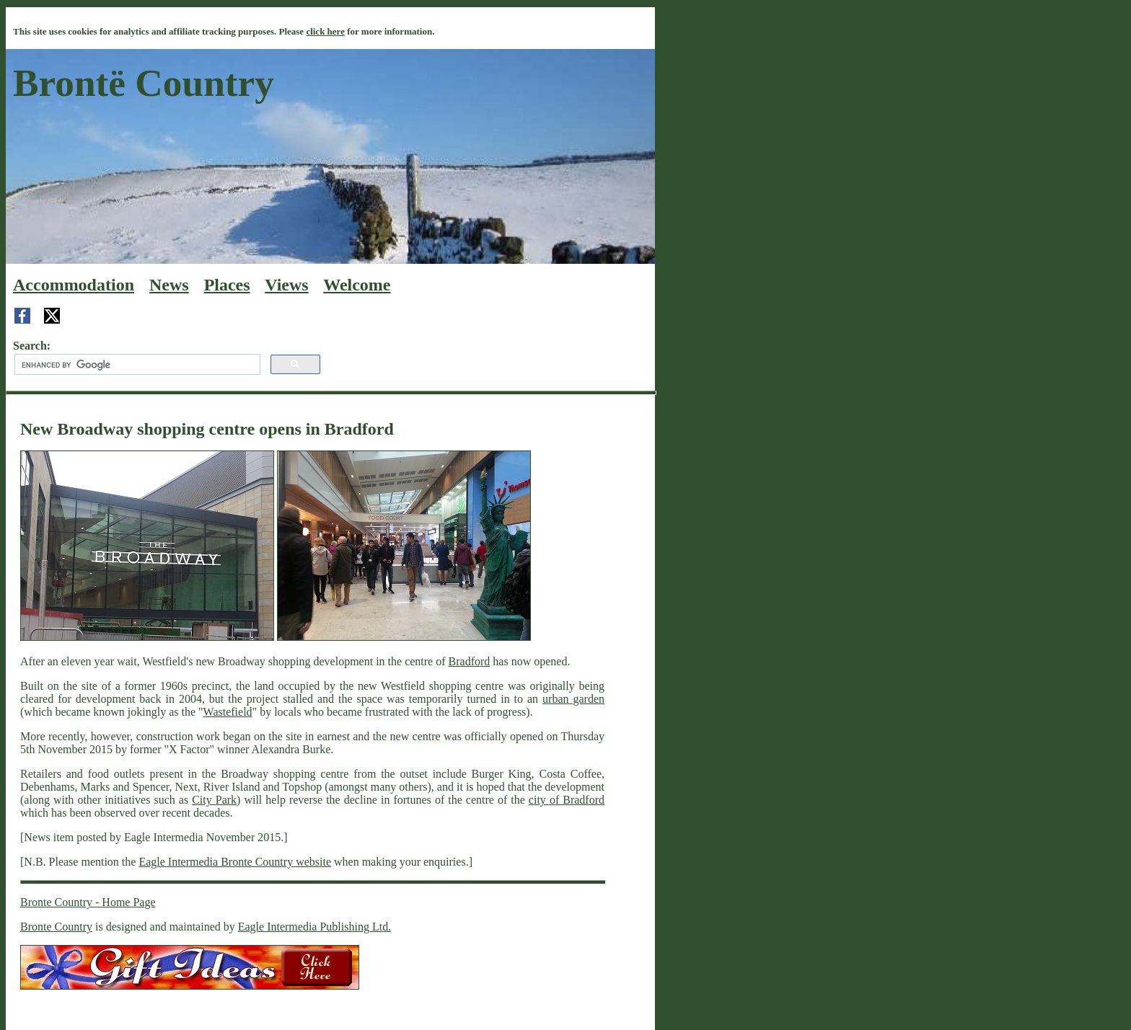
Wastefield (227, 712)
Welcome (356, 284)
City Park (214, 800)
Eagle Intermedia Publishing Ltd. (314, 926)
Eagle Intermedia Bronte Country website (234, 862)
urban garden (573, 699)
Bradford (469, 661)
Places (227, 284)
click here (325, 31)
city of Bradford (566, 800)
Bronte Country (56, 926)
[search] (136, 364)
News (169, 284)
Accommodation (73, 284)
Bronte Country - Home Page (88, 902)
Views (286, 284)
